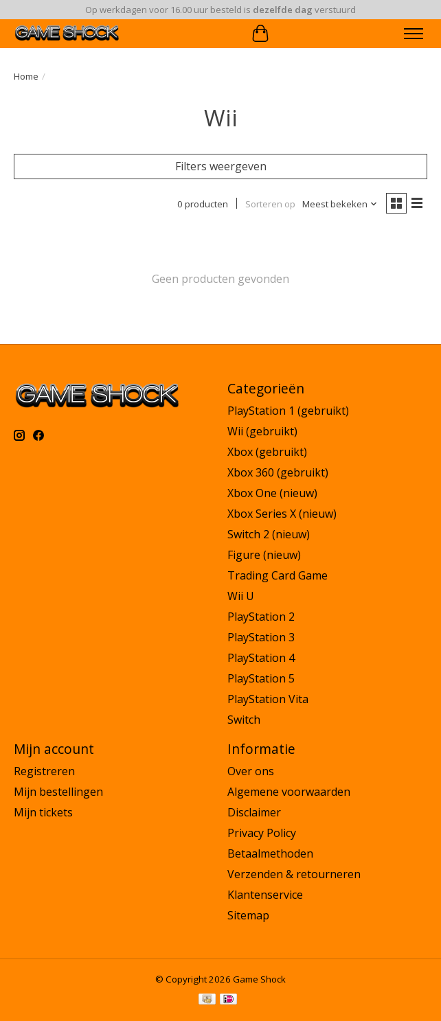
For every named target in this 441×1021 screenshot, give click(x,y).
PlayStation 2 (261, 616)
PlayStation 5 (261, 678)
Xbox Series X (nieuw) (282, 513)
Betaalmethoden (270, 853)
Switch (243, 719)
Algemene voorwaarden (288, 791)
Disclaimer (254, 812)
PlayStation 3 (261, 637)
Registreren (44, 771)
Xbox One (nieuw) (272, 493)
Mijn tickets (43, 812)
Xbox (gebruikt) (267, 451)
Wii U (240, 596)
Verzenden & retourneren (294, 874)
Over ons (250, 771)
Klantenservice (265, 894)
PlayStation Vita (267, 699)
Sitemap (248, 915)
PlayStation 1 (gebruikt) (288, 410)
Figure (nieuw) (264, 554)
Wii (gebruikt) (262, 431)
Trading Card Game (277, 575)
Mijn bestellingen (58, 791)
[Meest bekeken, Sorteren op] (340, 204)
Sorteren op (270, 204)
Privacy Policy (261, 832)
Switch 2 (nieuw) (268, 534)
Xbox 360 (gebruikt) (277, 472)
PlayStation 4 (261, 657)
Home (26, 76)
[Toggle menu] (413, 33)
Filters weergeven (221, 166)
